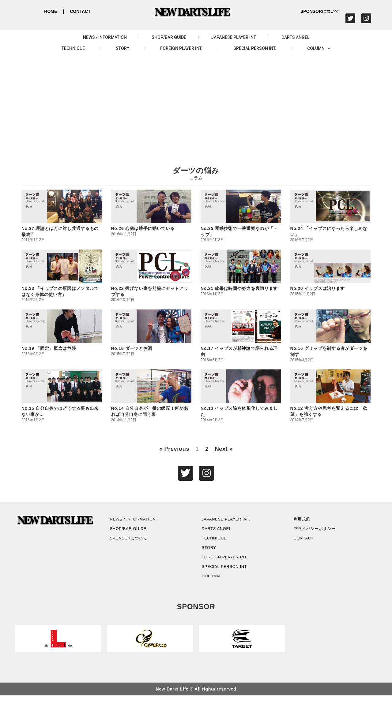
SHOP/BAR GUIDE (169, 37)
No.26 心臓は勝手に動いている (143, 228)
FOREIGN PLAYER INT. (181, 48)
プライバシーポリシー (321, 533)
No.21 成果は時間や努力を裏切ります (239, 288)
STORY (122, 48)
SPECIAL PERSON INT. (254, 48)
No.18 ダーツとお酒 (131, 348)
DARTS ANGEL (295, 37)
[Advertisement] (196, 103)
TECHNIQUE (73, 48)
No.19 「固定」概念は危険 (48, 348)
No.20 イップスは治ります (317, 288)
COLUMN (318, 48)
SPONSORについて (319, 11)
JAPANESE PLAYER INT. (234, 37)
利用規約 (306, 521)
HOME (50, 11)
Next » (224, 449)
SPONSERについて (135, 544)
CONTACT (80, 11)
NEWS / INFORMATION (105, 37)
